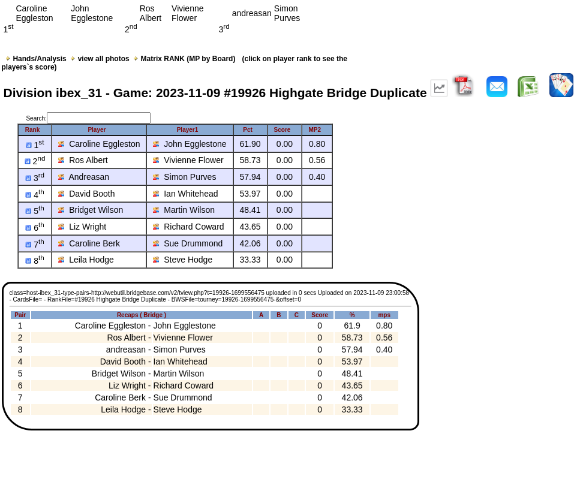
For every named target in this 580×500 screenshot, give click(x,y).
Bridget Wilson (90, 210)
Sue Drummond (188, 243)
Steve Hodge (182, 259)
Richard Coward (188, 226)
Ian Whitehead (185, 193)
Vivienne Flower (188, 160)
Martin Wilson (184, 210)
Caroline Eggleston (99, 144)
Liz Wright (82, 226)
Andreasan (83, 177)
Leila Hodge (86, 259)
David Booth (86, 193)
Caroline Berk (89, 243)
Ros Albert (82, 160)
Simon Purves (184, 177)
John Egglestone (189, 144)
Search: (88, 118)
